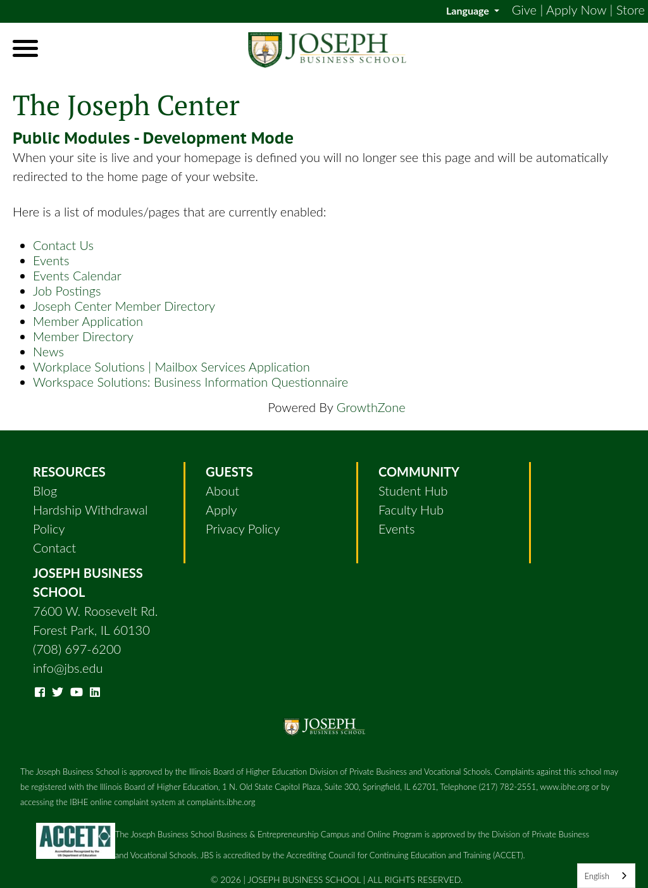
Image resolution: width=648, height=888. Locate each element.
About (222, 490)
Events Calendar (77, 275)
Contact (54, 547)
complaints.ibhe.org (221, 802)
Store (630, 9)
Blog (45, 490)
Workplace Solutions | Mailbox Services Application (171, 366)
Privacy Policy (243, 528)
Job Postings (67, 290)
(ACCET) (508, 855)
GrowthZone (371, 407)
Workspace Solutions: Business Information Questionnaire (190, 381)
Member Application (88, 320)
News (48, 351)
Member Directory (83, 336)
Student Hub (413, 490)
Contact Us (63, 245)
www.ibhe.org (564, 787)
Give (524, 9)
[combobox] (606, 875)
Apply (221, 509)
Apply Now (576, 9)
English (596, 876)
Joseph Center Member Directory (124, 305)
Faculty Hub (411, 509)
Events (51, 260)
